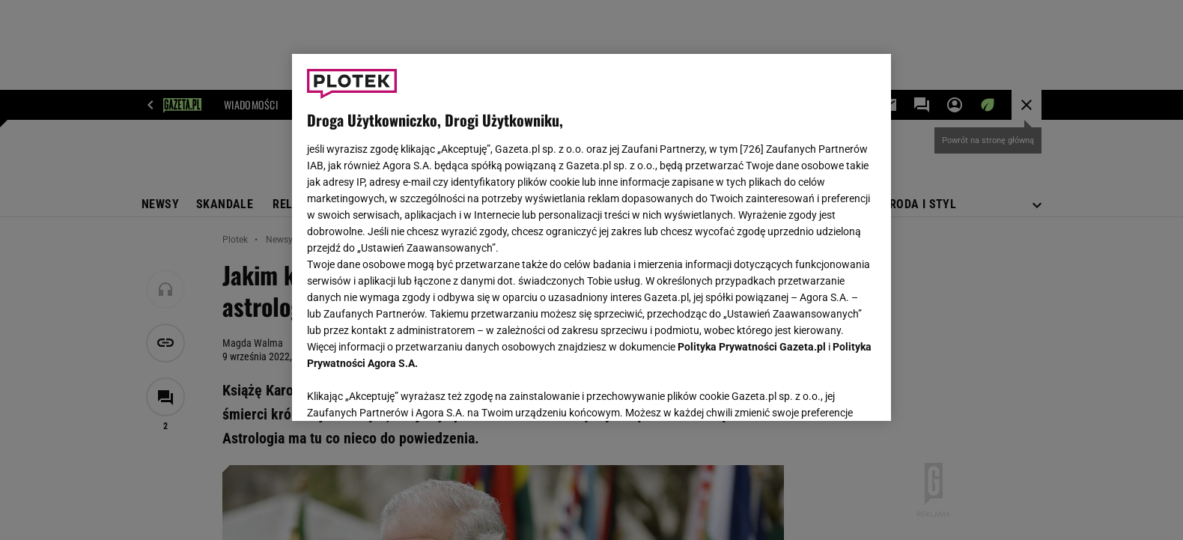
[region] (591, 237)
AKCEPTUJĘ (825, 392)
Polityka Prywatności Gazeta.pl (752, 347)
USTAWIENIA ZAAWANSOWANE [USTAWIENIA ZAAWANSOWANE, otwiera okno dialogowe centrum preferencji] (405, 391)
